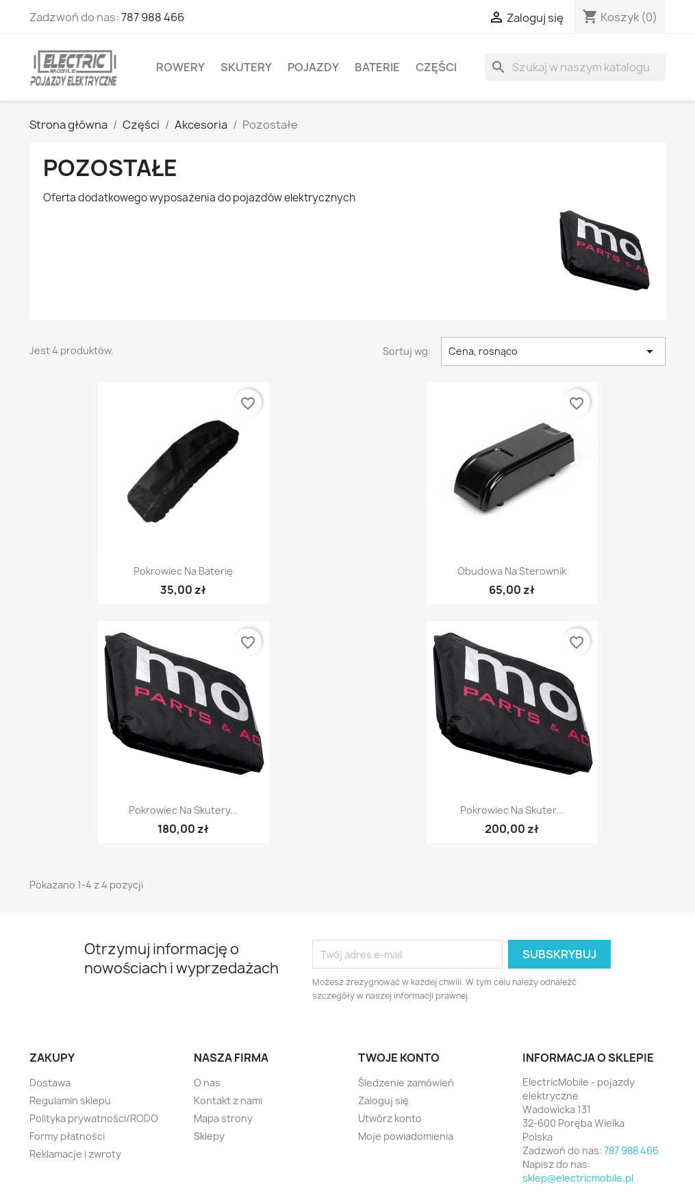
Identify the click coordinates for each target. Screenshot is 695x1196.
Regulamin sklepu (70, 1100)
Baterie (377, 67)
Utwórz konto (390, 1118)
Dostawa (50, 1082)
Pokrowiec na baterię (183, 570)
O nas (207, 1082)
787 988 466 (152, 17)
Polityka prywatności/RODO (93, 1118)
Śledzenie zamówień (406, 1082)
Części (436, 67)
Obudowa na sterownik (511, 570)
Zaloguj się (383, 1100)
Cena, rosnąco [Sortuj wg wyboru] (553, 351)
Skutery (246, 67)
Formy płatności (67, 1136)
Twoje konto (399, 1057)
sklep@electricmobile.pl (577, 1177)
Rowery (180, 67)
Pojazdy (313, 67)
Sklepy (209, 1136)
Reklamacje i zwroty (75, 1153)
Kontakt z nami (228, 1100)
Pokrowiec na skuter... (512, 810)
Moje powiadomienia (405, 1136)
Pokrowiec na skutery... (183, 810)
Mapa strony (223, 1118)
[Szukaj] (575, 67)
